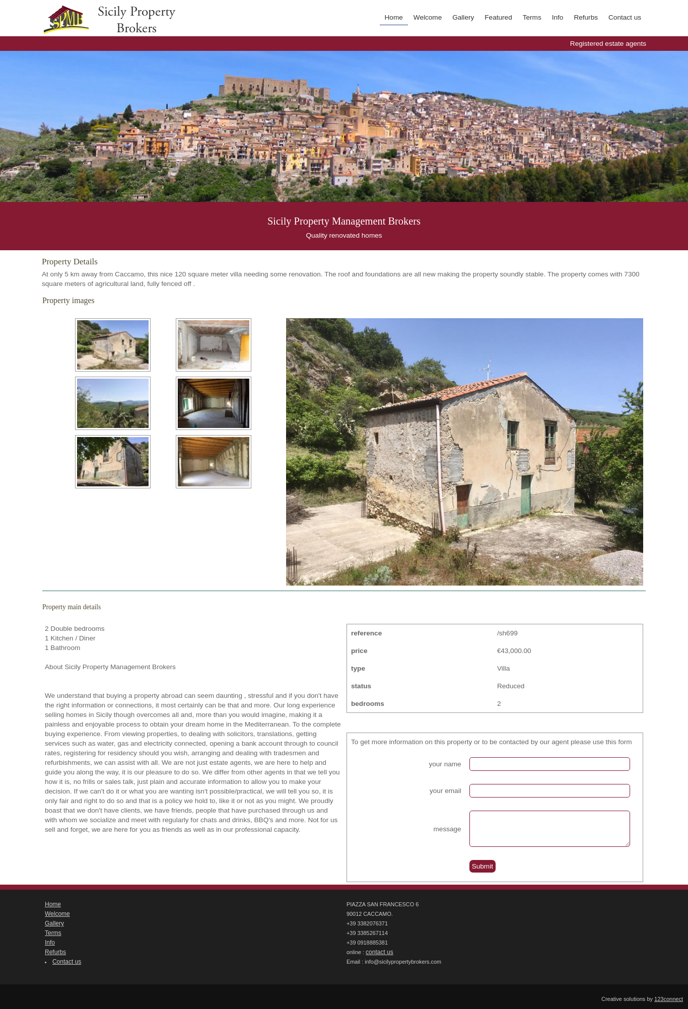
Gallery (463, 17)
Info (558, 17)
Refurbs (586, 17)
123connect (668, 999)
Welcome (428, 17)
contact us (379, 952)
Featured (498, 17)
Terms (532, 17)
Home (394, 17)
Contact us (624, 17)
